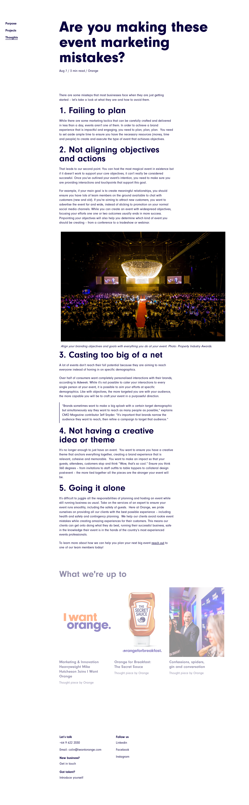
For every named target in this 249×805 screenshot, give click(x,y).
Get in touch (68, 763)
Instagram (122, 756)
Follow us (122, 737)
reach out (157, 543)
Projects (10, 30)
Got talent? (67, 772)
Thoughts (11, 37)
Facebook (122, 749)
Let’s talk (66, 737)
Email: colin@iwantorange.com (80, 749)
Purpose (11, 23)
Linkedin (121, 742)
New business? (70, 758)
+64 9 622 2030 (70, 742)
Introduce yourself (71, 777)
